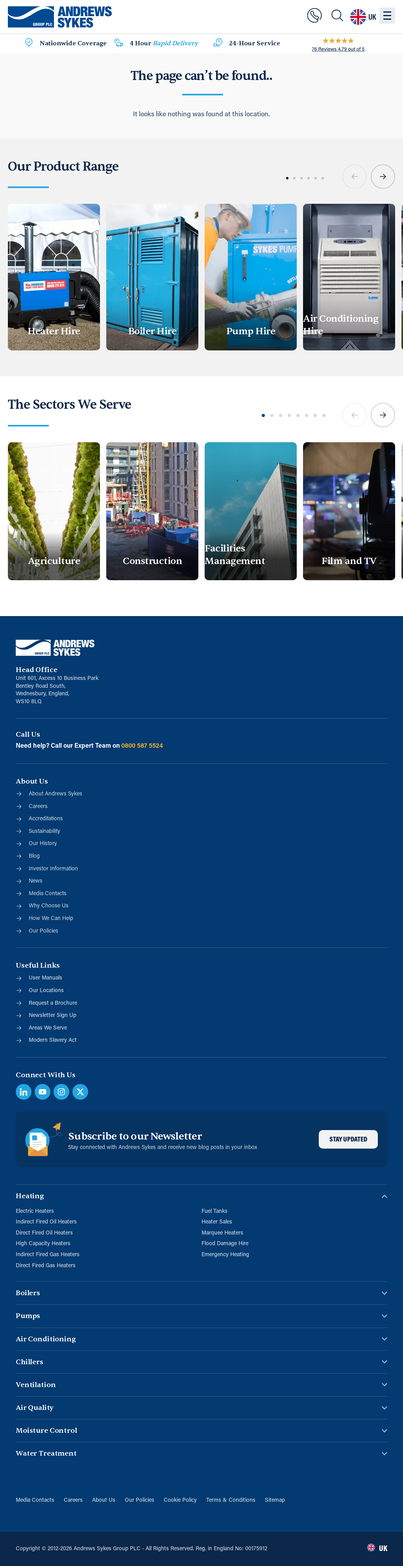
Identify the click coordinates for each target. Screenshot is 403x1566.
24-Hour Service (254, 43)
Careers (73, 1500)
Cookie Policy (180, 1500)
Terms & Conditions (230, 1500)
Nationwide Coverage (73, 43)
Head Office (36, 669)
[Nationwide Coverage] (28, 44)
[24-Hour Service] (218, 44)
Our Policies (139, 1500)
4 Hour (164, 43)
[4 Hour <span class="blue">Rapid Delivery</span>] (119, 44)
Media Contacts (35, 1500)
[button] (354, 176)
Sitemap (275, 1500)
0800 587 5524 (142, 746)
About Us (103, 1500)
